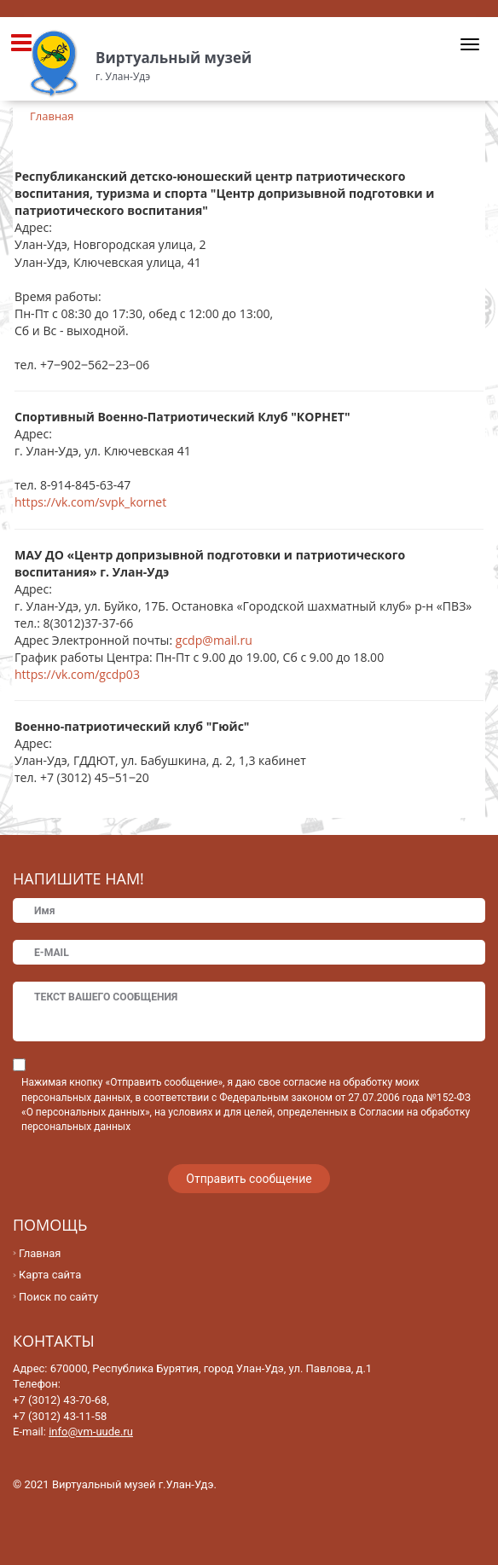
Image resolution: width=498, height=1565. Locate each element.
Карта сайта (50, 1274)
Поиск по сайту (58, 1296)
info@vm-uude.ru (91, 1431)
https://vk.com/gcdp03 (77, 674)
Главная (40, 1253)
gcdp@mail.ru (214, 640)
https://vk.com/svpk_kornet (90, 502)
